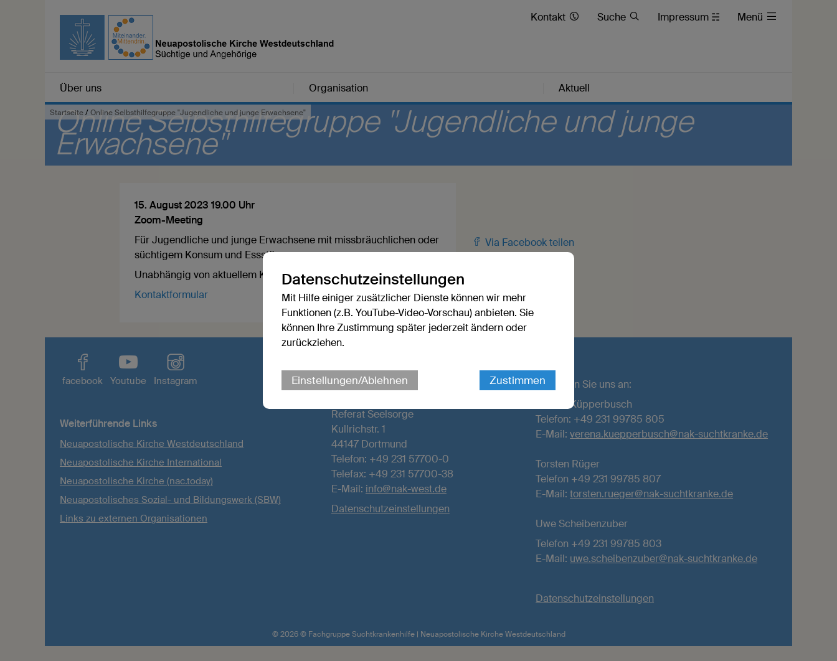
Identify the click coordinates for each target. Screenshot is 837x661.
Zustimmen (517, 380)
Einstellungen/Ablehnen (349, 380)
